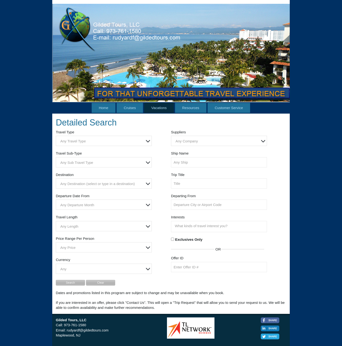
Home (103, 108)
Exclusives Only (188, 239)
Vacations (159, 108)
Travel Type (65, 132)
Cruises (130, 108)
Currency (63, 260)
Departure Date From (73, 196)
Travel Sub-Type (69, 153)
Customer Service (229, 108)
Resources (190, 108)
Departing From (183, 196)
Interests (178, 217)
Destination (65, 175)
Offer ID (177, 258)
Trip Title (178, 175)
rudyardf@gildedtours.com (88, 330)
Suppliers (178, 132)
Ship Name (180, 153)
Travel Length (66, 217)
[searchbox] (220, 226)
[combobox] (104, 141)
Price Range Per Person (75, 238)
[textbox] (105, 141)
